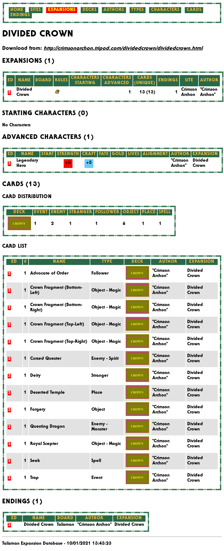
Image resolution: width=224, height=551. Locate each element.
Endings (20, 15)
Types (137, 10)
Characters (165, 10)
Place (96, 393)
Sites (35, 10)
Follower (99, 274)
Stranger (99, 376)
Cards (194, 10)
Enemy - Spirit (105, 359)
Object (98, 410)
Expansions (61, 10)
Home (16, 10)
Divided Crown (129, 525)
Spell (96, 461)
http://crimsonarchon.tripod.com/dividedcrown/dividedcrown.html (123, 49)
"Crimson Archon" (94, 525)
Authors (113, 10)
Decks (90, 10)
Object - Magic (106, 291)
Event (96, 478)
